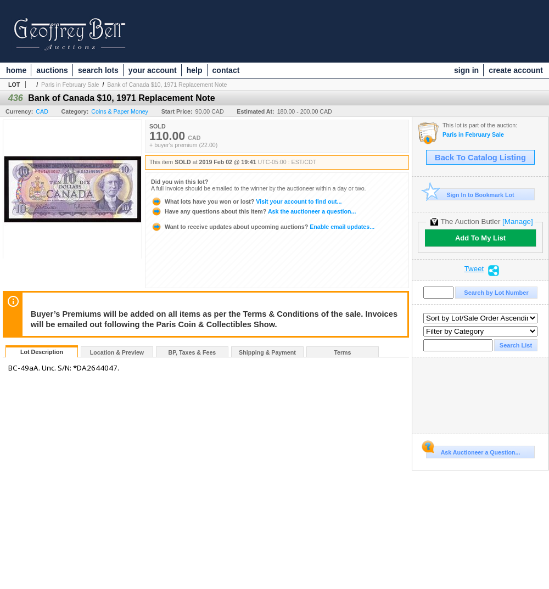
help (195, 70)
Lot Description (41, 352)
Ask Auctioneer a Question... (473, 451)
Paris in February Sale (70, 84)
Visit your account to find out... (246, 201)
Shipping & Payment (267, 352)
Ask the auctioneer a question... (253, 211)
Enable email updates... (262, 226)
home (16, 70)
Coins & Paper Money (119, 111)
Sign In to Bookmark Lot (470, 194)
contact (226, 70)
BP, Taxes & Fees (192, 352)
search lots (98, 70)
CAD (42, 111)
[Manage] (517, 221)
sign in (466, 70)
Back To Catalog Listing (480, 157)
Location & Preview (117, 352)
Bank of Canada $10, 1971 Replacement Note (167, 84)
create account (516, 70)
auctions (52, 70)
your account (152, 70)
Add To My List (480, 238)
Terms (342, 352)
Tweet (474, 269)
